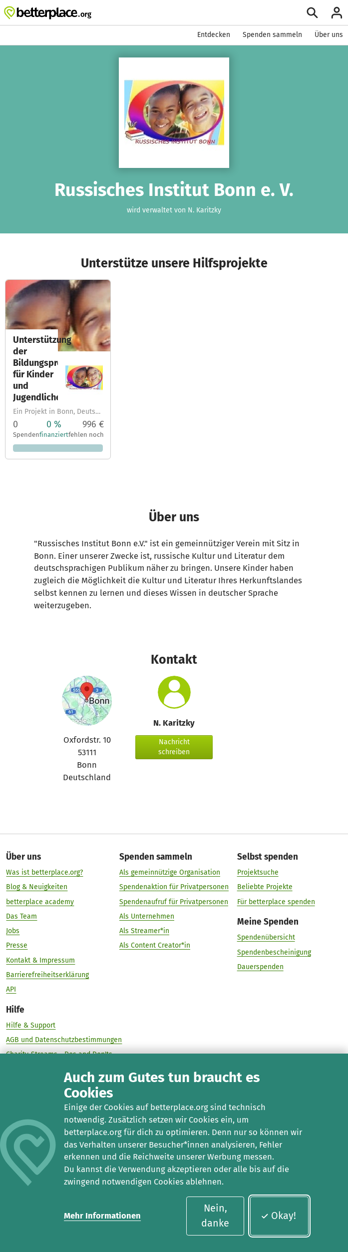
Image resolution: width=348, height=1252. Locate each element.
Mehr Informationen (102, 1216)
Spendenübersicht (266, 937)
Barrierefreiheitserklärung (47, 975)
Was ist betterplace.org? (44, 872)
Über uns (329, 34)
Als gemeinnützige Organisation (169, 872)
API (11, 989)
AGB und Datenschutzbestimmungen (64, 1040)
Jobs (12, 931)
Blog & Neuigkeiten (36, 887)
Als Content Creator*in (154, 946)
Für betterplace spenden (276, 902)
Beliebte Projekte (265, 887)
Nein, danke (215, 1216)
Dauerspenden (260, 967)
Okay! (278, 1216)
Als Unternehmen (146, 916)
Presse (16, 946)
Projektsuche (258, 872)
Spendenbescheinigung (274, 952)
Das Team (21, 916)
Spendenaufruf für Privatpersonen (173, 902)
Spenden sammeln (272, 34)
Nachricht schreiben (174, 747)
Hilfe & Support (30, 1025)
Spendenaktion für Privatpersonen (174, 887)
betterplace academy (40, 902)
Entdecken (213, 34)
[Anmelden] (337, 12)
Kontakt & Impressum (40, 960)
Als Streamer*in (144, 931)
